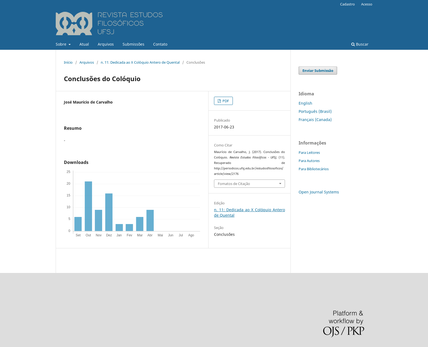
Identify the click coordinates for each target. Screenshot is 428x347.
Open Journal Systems (319, 192)
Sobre (61, 44)
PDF (225, 100)
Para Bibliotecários (314, 168)
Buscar (359, 44)
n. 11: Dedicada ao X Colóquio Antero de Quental (140, 62)
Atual (84, 44)
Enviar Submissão (317, 70)
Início (68, 62)
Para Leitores (309, 152)
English (305, 103)
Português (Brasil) (315, 111)
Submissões (133, 44)
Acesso (366, 4)
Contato (160, 44)
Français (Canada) (315, 119)
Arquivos (106, 44)
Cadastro (347, 4)
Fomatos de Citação (234, 183)
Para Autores (309, 160)
